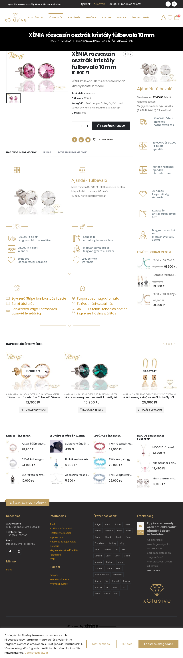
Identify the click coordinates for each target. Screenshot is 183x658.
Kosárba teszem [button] (93, 409)
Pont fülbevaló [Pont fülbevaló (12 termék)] (102, 574)
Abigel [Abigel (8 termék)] (98, 524)
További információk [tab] (72, 152)
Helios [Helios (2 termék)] (107, 549)
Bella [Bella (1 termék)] (119, 530)
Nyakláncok (35, 17)
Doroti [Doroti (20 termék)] (118, 537)
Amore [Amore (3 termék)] (118, 524)
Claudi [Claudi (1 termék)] (107, 537)
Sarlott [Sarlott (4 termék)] (115, 581)
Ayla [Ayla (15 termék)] (127, 524)
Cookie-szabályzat (36, 653)
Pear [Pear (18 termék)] (109, 568)
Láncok (121, 17)
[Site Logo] (15, 17)
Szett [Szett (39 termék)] (115, 587)
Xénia (83, 112)
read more (153, 570)
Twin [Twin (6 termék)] (124, 587)
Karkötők (74, 17)
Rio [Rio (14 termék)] (106, 581)
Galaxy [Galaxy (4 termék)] (112, 543)
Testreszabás (101, 644)
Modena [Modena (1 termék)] (99, 568)
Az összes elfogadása (158, 644)
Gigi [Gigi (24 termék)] (122, 543)
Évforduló (117, 103)
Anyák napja (93, 103)
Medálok (91, 17)
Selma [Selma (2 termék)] (126, 581)
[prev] (125, 53)
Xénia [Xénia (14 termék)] (107, 593)
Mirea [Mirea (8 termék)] (121, 562)
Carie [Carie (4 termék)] (97, 537)
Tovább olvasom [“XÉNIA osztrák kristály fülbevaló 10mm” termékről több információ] (35, 409)
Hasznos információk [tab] (21, 152)
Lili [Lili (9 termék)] (123, 549)
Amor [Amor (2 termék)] (107, 524)
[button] (164, 344)
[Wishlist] (170, 17)
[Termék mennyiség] (81, 126)
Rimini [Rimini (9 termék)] (98, 581)
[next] (130, 53)
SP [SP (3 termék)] (107, 587)
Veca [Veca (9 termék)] (97, 593)
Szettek (107, 17)
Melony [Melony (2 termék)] (110, 562)
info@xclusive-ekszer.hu (20, 544)
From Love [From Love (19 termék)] (100, 543)
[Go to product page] (143, 263)
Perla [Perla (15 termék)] (118, 568)
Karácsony (78, 107)
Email (88, 140)
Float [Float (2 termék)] (128, 537)
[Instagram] (174, 4)
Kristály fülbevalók (95, 107)
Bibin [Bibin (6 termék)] (128, 530)
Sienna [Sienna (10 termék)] (98, 587)
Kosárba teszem (113, 126)
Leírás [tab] (47, 152)
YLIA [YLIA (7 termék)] (116, 593)
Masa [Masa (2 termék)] (127, 555)
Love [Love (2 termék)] (108, 555)
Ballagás (106, 103)
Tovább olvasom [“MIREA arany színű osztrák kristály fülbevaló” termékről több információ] (151, 409)
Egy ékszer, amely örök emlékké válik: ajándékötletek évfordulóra (161, 528)
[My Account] (163, 17)
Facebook (74, 140)
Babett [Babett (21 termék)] (98, 530)
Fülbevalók (56, 17)
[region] (91, 643)
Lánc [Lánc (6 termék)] (117, 555)
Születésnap (113, 107)
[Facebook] (168, 4)
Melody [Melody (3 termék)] (98, 562)
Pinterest (81, 140)
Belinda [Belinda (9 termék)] (109, 530)
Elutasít (127, 644)
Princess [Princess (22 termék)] (117, 574)
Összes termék (141, 17)
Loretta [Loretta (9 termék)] (98, 555)
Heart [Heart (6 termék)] (97, 549)
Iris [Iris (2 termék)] (116, 549)
